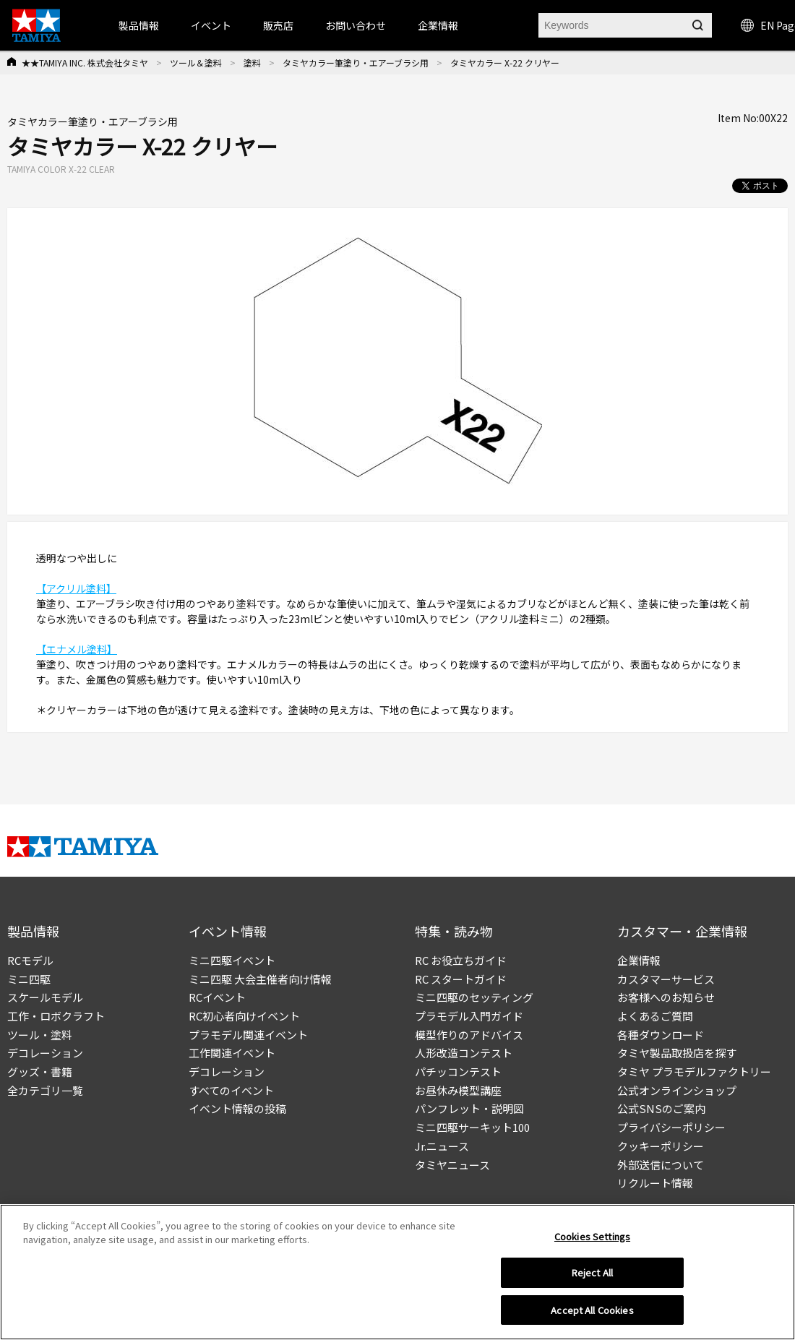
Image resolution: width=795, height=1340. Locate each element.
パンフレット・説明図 (469, 1108)
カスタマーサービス (666, 979)
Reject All (592, 1277)
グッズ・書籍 (39, 1071)
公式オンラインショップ (676, 1090)
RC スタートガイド (461, 979)
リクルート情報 (655, 1182)
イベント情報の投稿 (237, 1108)
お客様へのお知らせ (666, 997)
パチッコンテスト (458, 1071)
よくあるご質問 (655, 1015)
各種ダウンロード (660, 1034)
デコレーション (45, 1052)
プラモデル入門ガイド (469, 1015)
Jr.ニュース (442, 1146)
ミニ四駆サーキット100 (472, 1127)
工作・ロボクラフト (56, 1015)
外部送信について (660, 1164)
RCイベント (217, 997)
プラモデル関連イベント (248, 1034)
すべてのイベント (231, 1090)
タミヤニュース (452, 1164)
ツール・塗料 (39, 1034)
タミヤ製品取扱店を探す (676, 1052)
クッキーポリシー (660, 1146)
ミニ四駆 (29, 979)
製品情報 (139, 25)
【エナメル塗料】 (76, 649)
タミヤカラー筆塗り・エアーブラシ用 (356, 62)
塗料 (252, 62)
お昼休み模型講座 (458, 1090)
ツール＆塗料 (196, 62)
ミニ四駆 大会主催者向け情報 (260, 979)
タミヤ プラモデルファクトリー (694, 1071)
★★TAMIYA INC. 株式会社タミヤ (85, 62)
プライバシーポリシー (671, 1127)
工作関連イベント (232, 1052)
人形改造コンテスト (463, 1052)
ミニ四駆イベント (232, 960)
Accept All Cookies (592, 1315)
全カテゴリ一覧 (45, 1090)
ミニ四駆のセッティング (474, 997)
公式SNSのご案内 (661, 1108)
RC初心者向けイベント (244, 1015)
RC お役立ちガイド (461, 960)
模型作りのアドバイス (469, 1034)
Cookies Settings (592, 1240)
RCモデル (30, 960)
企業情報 (639, 960)
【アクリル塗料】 (76, 588)
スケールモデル (45, 997)
